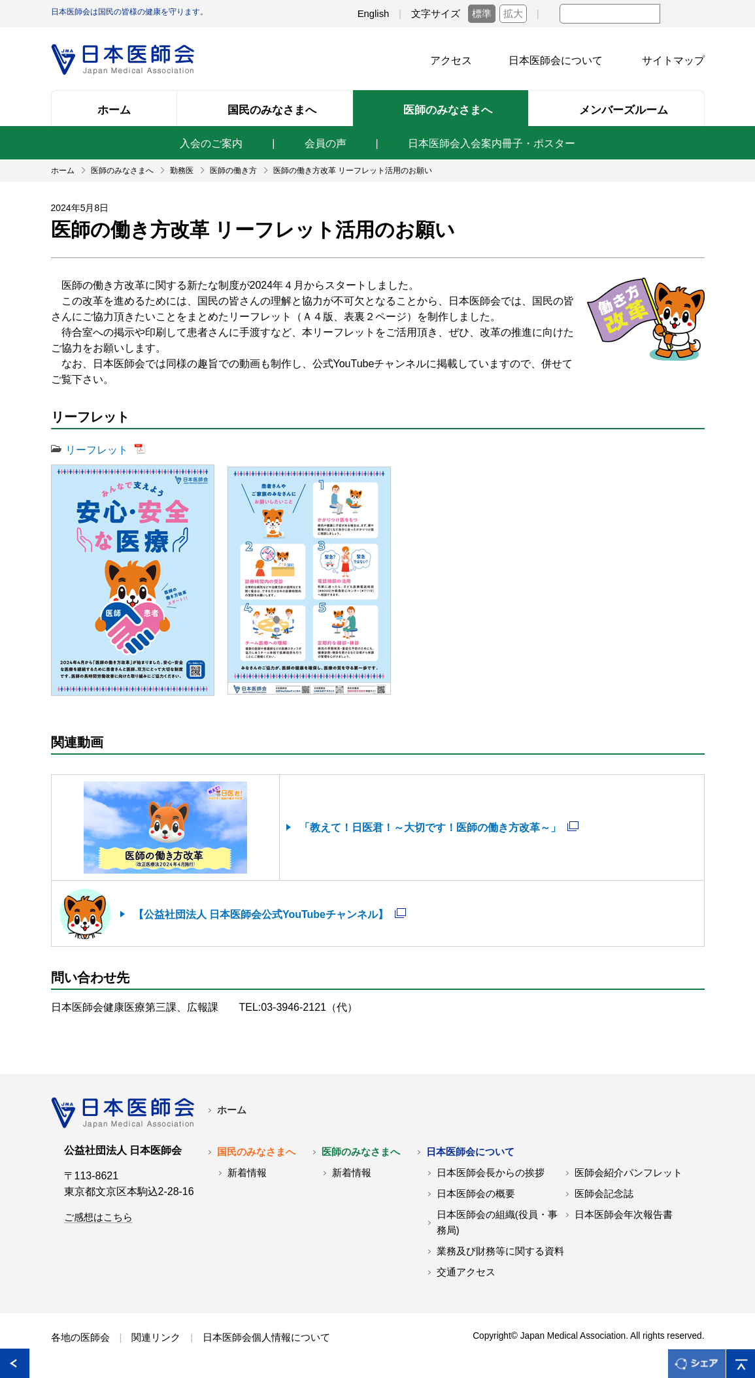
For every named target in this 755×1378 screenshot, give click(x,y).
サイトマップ (673, 60)
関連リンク (155, 1337)
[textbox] (610, 14)
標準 (482, 13)
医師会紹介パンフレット (628, 1173)
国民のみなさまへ (256, 1152)
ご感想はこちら (98, 1217)
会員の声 (325, 143)
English (374, 13)
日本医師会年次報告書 (624, 1214)
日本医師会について (556, 60)
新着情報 (247, 1173)
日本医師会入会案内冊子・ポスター (491, 143)
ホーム (231, 1110)
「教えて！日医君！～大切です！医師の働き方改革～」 (430, 827)
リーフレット (96, 449)
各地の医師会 (80, 1337)
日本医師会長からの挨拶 (491, 1173)
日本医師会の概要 (476, 1194)
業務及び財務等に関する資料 (500, 1251)
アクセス (451, 60)
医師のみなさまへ (361, 1152)
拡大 (513, 13)
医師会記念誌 (604, 1194)
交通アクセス (466, 1272)
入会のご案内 (211, 143)
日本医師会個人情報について (266, 1337)
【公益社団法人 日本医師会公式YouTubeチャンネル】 (261, 914)
